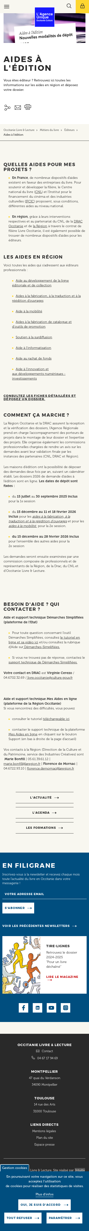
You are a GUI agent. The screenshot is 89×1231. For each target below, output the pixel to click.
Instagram (65, 1008)
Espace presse (44, 1144)
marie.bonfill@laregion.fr (22, 764)
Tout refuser (19, 1222)
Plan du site (44, 1137)
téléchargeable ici (56, 719)
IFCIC (30, 201)
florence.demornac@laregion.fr (50, 768)
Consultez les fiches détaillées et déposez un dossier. (40, 397)
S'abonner (15, 908)
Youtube (51, 1008)
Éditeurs (69, 130)
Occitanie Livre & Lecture (19, 130)
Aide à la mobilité (29, 311)
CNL (38, 192)
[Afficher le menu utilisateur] (82, 6)
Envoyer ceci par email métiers (18, 107)
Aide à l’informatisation (33, 348)
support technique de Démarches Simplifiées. (43, 662)
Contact (47, 1051)
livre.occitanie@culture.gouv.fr (50, 678)
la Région (40, 226)
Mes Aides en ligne (23, 734)
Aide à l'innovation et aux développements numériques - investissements (39, 374)
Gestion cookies (14, 1172)
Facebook (23, 1008)
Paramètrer (61, 1222)
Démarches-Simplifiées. (41, 647)
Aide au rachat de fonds (34, 358)
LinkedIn (37, 1008)
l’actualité (41, 797)
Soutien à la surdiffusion (34, 337)
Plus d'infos (44, 1199)
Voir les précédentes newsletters (36, 926)
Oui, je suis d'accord (41, 1209)
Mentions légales (44, 1131)
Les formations (41, 827)
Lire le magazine (62, 977)
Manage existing (50, 908)
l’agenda (41, 812)
